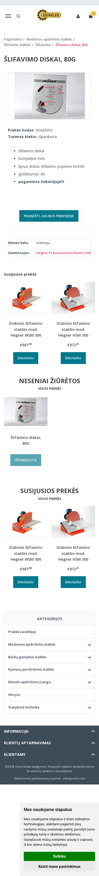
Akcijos (14, 694)
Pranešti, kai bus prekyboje (49, 216)
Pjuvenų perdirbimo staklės (31, 669)
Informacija (16, 731)
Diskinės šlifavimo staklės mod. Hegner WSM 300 (26, 329)
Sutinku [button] (59, 856)
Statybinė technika (23, 707)
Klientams (14, 754)
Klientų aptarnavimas (27, 742)
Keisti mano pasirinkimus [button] (59, 866)
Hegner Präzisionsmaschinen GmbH (65, 252)
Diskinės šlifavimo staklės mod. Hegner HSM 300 (73, 329)
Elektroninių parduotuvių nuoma (37, 778)
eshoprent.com (74, 778)
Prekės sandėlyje (22, 631)
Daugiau (26, 358)
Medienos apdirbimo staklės (31, 644)
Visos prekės (49, 388)
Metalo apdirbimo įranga (29, 682)
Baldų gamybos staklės (27, 657)
